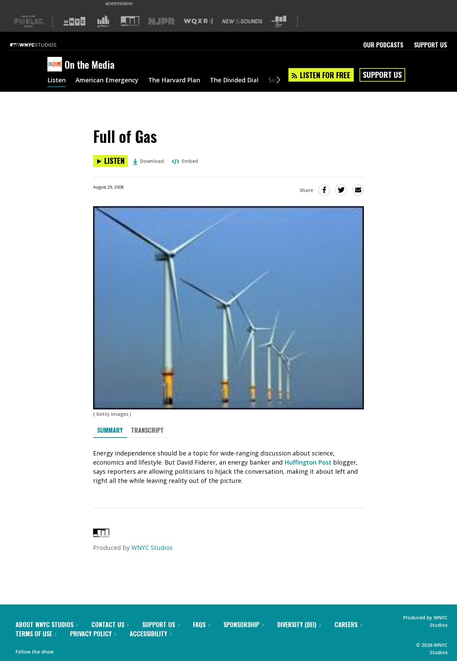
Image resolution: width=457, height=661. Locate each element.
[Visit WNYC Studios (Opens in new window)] (130, 21)
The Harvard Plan (174, 81)
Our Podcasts (383, 44)
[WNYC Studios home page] (41, 45)
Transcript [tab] (147, 430)
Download (148, 161)
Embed (185, 161)
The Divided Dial (234, 81)
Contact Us (110, 624)
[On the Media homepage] (56, 64)
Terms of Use (36, 633)
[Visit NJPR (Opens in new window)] (162, 21)
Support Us (430, 44)
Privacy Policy (93, 633)
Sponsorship (243, 624)
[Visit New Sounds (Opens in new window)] (242, 21)
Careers (348, 624)
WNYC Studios (152, 547)
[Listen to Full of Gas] (110, 161)
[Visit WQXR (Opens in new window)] (198, 21)
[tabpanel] (228, 467)
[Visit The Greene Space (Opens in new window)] (278, 21)
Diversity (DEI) (299, 624)
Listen (56, 81)
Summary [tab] (110, 430)
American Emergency (106, 81)
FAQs (201, 624)
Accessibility (151, 633)
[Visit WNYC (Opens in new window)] (74, 21)
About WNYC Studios (47, 624)
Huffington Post (307, 462)
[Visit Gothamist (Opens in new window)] (103, 21)
